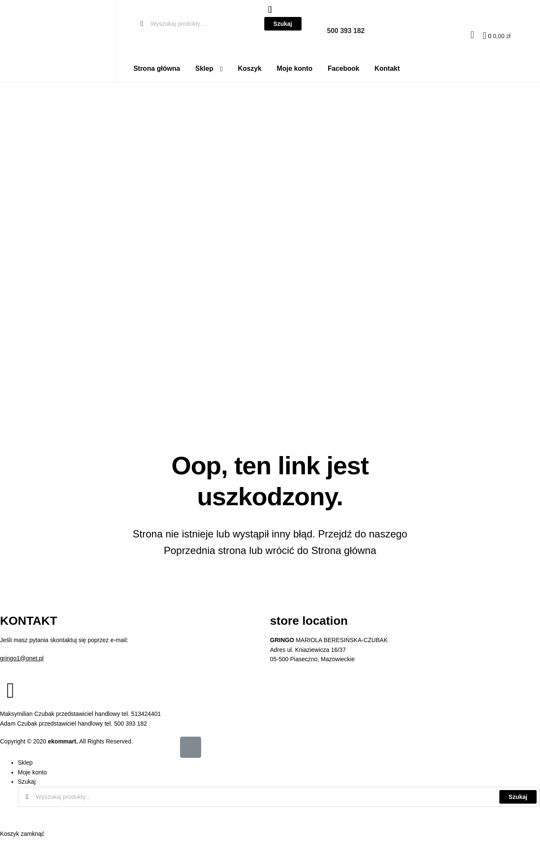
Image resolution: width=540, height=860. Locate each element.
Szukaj (518, 796)
